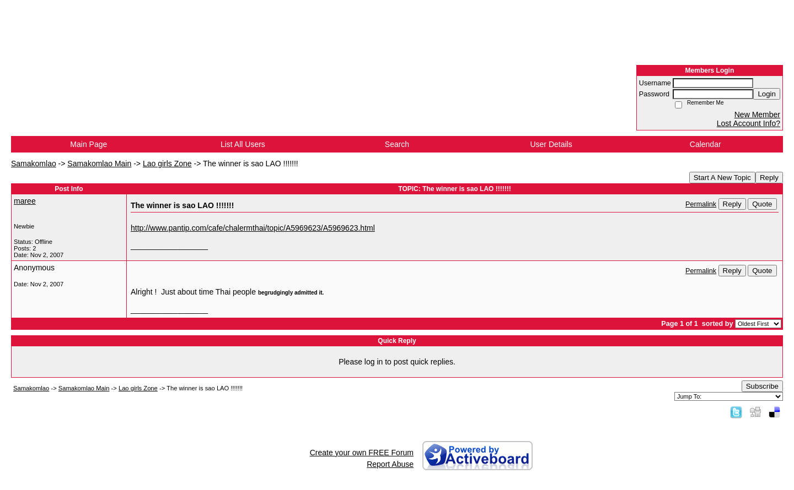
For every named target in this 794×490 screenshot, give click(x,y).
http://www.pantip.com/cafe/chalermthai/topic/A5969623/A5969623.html (253, 228)
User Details (551, 144)
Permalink (700, 204)
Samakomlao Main (99, 163)
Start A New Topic (722, 177)
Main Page (88, 144)
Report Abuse (390, 464)
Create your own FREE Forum (362, 452)
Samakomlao (33, 163)
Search (397, 144)
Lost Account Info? (748, 123)
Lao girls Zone (167, 163)
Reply (769, 177)
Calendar (705, 144)
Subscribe (762, 386)
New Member (757, 114)
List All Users (243, 144)
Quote (762, 204)
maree (25, 201)
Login (767, 94)
